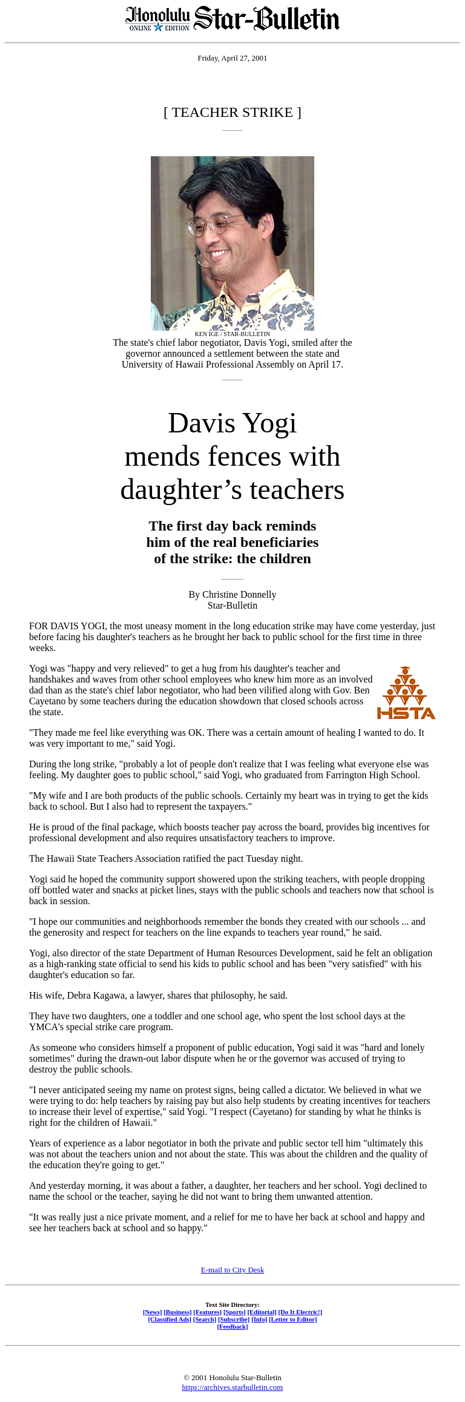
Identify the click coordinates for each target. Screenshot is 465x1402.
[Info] (259, 1319)
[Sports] (234, 1311)
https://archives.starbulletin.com (232, 1387)
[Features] (207, 1311)
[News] (152, 1311)
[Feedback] (232, 1326)
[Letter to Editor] (293, 1319)
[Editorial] (261, 1311)
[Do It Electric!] (300, 1311)
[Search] (205, 1319)
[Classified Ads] (169, 1319)
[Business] (177, 1311)
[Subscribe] (233, 1319)
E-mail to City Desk (232, 1269)
